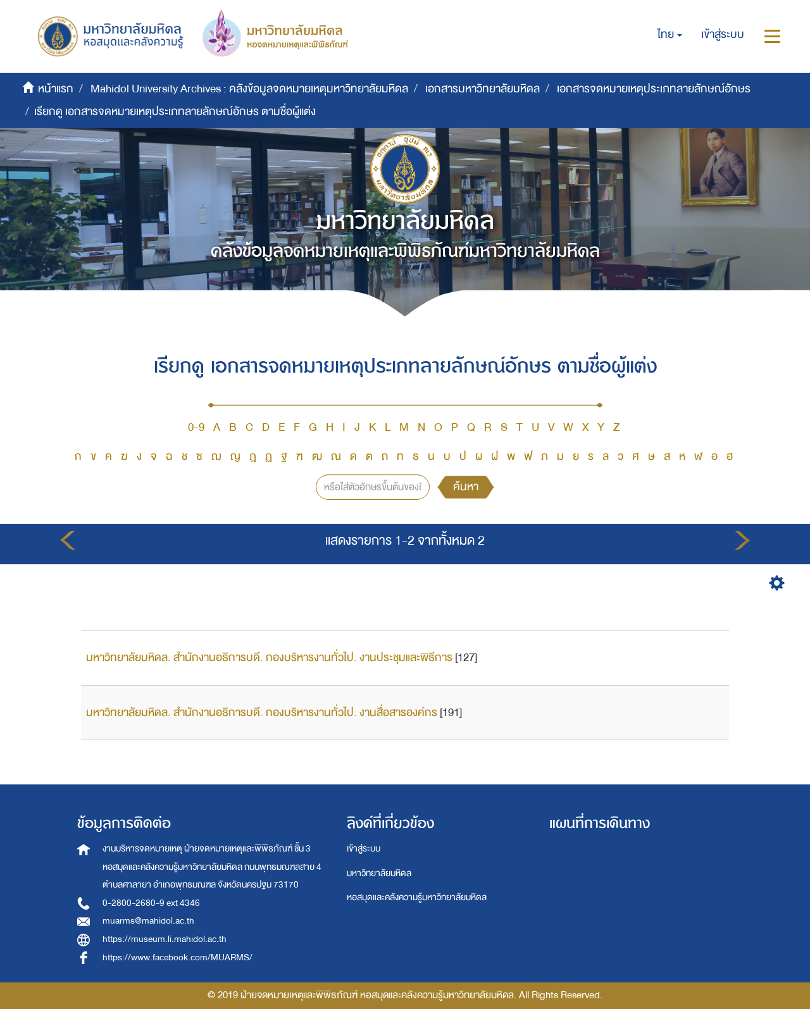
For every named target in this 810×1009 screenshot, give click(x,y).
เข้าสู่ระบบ (363, 849)
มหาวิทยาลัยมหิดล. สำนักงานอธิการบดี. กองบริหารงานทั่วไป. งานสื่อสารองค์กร (261, 712)
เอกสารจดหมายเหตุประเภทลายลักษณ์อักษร (654, 89)
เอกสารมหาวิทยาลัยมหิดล (482, 89)
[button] (670, 35)
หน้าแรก (55, 89)
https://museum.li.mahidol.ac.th (165, 939)
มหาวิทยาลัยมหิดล (379, 873)
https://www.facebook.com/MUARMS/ (177, 957)
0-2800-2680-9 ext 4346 (151, 903)
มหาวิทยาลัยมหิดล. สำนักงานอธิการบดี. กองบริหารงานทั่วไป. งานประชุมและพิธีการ (269, 657)
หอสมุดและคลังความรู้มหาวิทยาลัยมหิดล (417, 897)
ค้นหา (465, 487)
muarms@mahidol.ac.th (148, 921)
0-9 (196, 427)
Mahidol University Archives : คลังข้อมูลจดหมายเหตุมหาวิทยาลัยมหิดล (249, 89)
